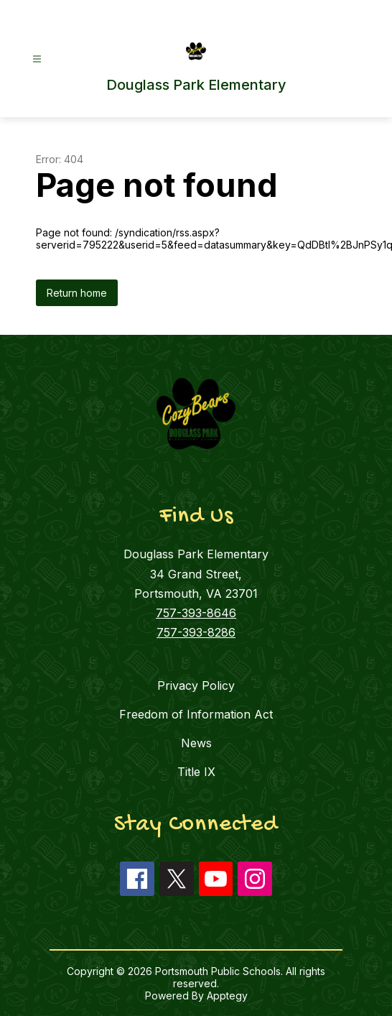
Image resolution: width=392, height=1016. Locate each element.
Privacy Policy (196, 685)
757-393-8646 (196, 613)
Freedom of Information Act (196, 714)
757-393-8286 (196, 632)
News (196, 743)
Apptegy (227, 995)
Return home (77, 293)
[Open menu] (37, 59)
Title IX (196, 772)
